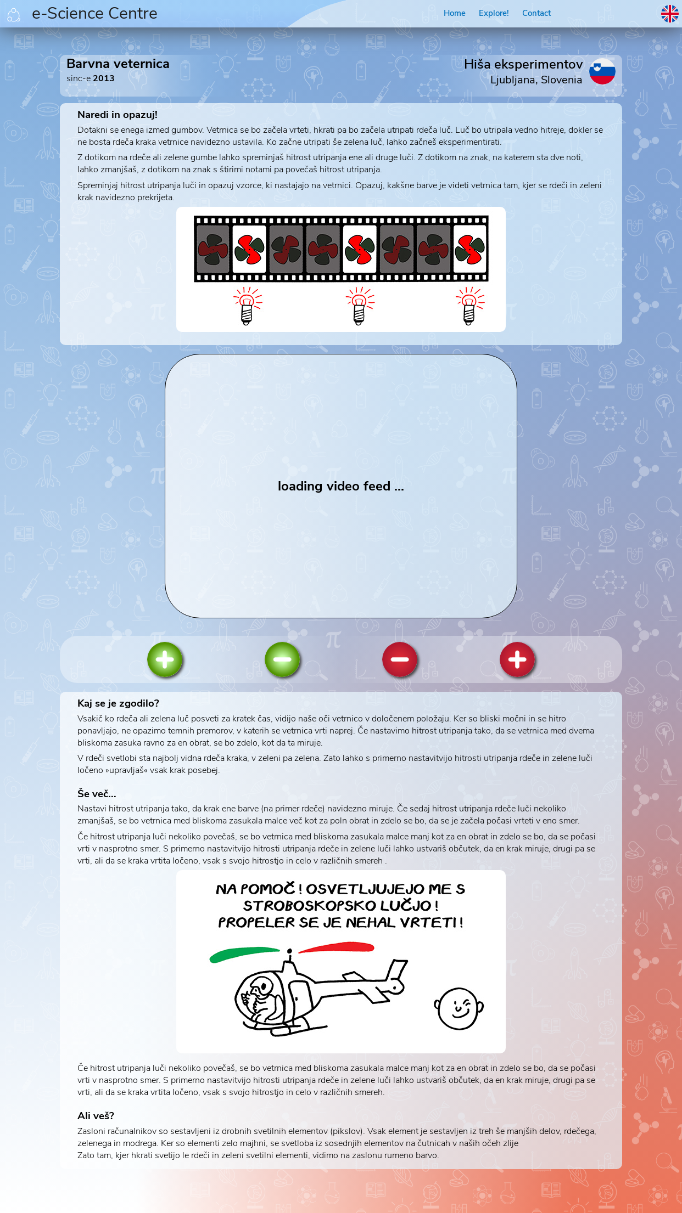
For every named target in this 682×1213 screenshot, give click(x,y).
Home (455, 13)
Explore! (494, 13)
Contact (536, 13)
